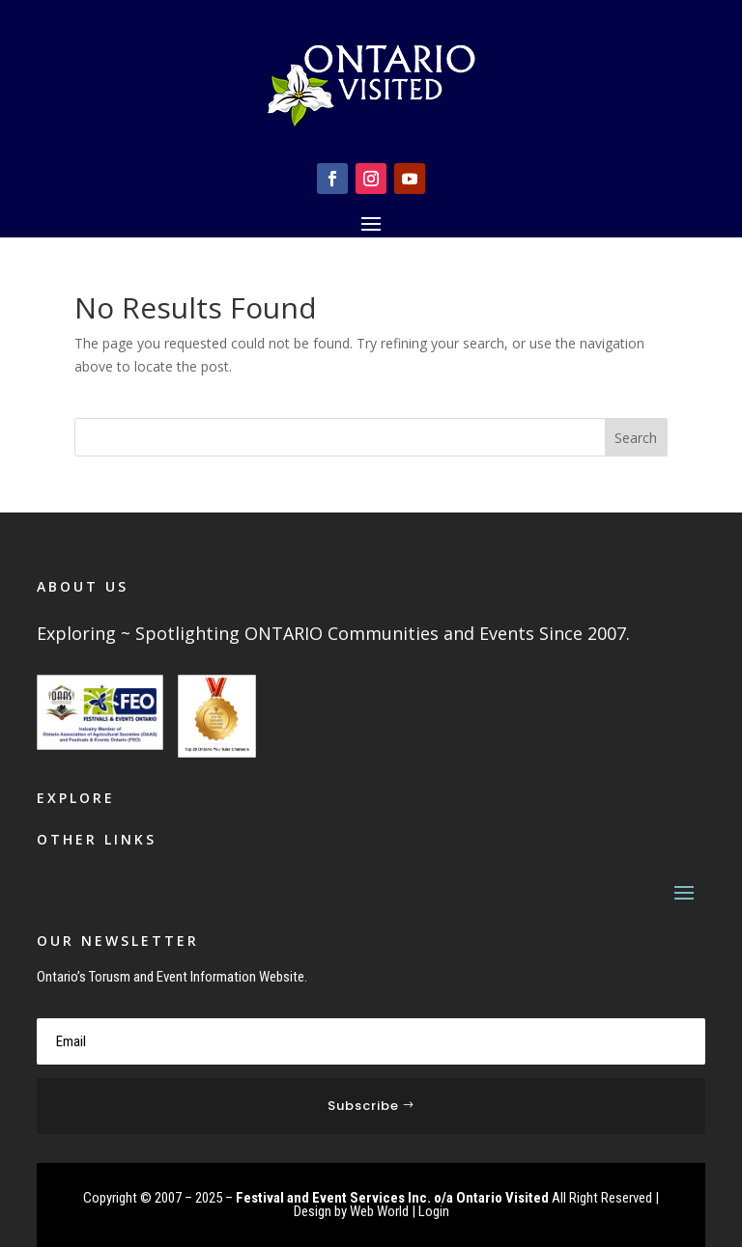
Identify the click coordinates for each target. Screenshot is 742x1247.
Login (433, 1211)
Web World (379, 1211)
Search (635, 438)
